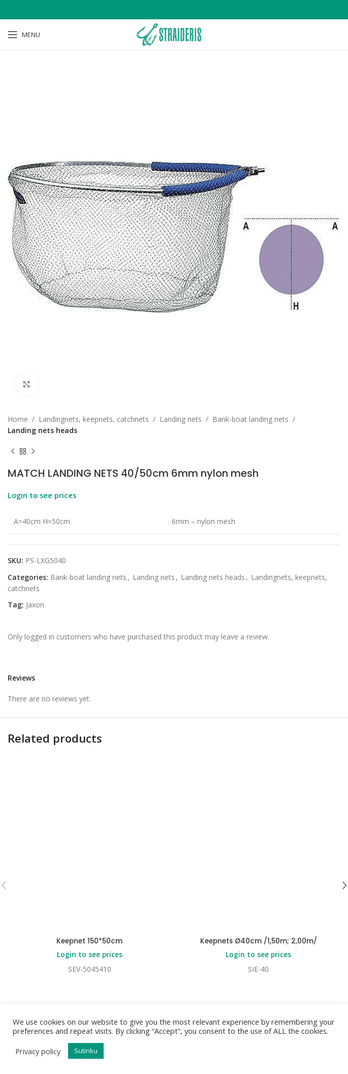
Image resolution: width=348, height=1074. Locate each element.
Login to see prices (42, 495)
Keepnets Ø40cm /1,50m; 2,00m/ (258, 941)
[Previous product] (13, 452)
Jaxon (35, 604)
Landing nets (181, 419)
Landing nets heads (42, 430)
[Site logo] (173, 34)
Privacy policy (37, 1051)
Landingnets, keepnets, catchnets (94, 419)
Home (18, 419)
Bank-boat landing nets (250, 419)
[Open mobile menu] (24, 34)
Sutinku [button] (86, 1050)
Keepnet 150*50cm (89, 941)
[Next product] (33, 452)
